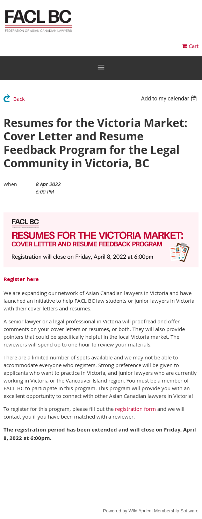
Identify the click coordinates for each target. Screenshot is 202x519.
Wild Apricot (141, 510)
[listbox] (170, 98)
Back (19, 98)
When (10, 184)
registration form (135, 408)
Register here (21, 279)
